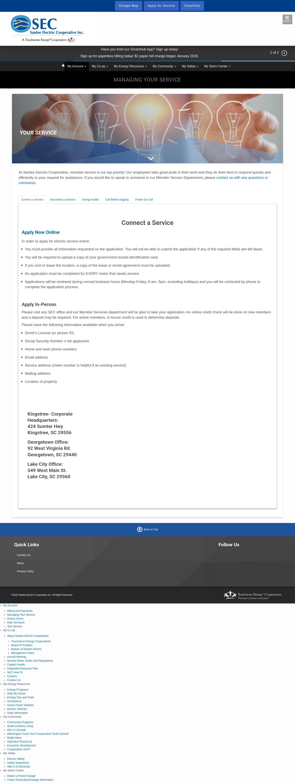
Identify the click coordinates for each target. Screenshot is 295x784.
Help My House (16, 693)
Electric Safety (15, 758)
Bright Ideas (14, 737)
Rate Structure (16, 622)
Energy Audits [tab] (90, 199)
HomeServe (14, 701)
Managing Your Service (21, 614)
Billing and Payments (20, 610)
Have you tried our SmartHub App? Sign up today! (139, 49)
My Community (164, 66)
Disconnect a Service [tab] (62, 199)
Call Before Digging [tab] (117, 199)
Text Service (14, 626)
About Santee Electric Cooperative (28, 635)
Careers (12, 676)
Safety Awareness (18, 762)
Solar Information (17, 712)
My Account (76, 66)
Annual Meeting (16, 656)
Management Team (22, 652)
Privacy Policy (25, 571)
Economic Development (21, 745)
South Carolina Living (20, 726)
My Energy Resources (130, 66)
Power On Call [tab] (144, 199)
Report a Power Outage (21, 775)
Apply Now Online (41, 232)
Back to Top (151, 529)
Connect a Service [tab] (32, 199)
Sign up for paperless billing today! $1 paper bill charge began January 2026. (139, 56)
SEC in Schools (16, 729)
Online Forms (15, 618)
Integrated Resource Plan (22, 668)
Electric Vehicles (17, 709)
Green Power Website (20, 705)
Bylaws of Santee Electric (26, 649)
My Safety (190, 66)
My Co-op (100, 66)
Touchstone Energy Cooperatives (31, 641)
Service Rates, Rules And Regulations (30, 660)
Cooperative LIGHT (19, 749)
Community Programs (20, 722)
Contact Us (23, 555)
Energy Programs (17, 689)
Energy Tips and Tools (20, 697)
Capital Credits (16, 664)
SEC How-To (15, 672)
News (20, 563)
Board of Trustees (22, 645)
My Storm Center (217, 66)
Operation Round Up (19, 741)
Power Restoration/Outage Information (30, 779)
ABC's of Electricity (18, 766)
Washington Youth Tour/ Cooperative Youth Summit (38, 733)
